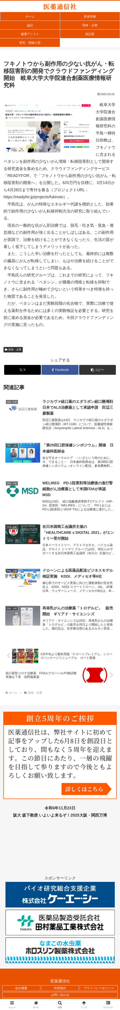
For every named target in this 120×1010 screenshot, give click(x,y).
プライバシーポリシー (98, 989)
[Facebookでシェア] (60, 370)
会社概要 (21, 989)
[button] (97, 370)
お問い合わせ (60, 996)
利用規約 (60, 989)
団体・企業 (13, 349)
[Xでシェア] (22, 370)
